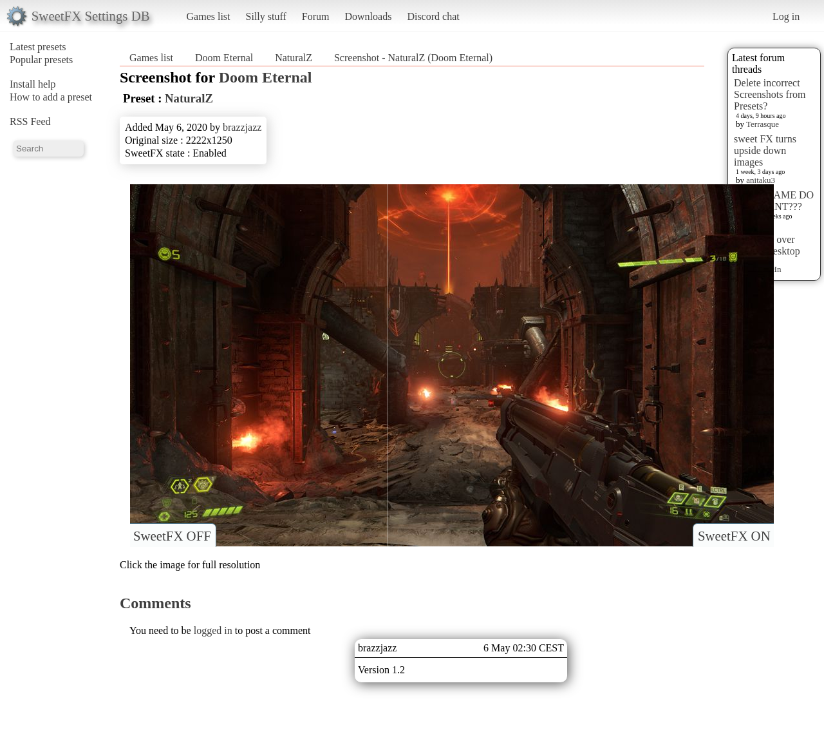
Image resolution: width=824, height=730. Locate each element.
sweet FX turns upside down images (765, 150)
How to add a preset (51, 96)
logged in (213, 630)
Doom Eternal (224, 57)
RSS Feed (30, 121)
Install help (33, 84)
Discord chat (433, 16)
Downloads (367, 16)
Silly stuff (266, 16)
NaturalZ (293, 57)
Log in (786, 16)
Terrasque (762, 124)
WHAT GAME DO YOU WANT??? (774, 200)
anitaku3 (760, 180)
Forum (316, 16)
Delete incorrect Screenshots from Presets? (770, 94)
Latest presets (38, 46)
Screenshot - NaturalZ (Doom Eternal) (413, 57)
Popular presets (41, 59)
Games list (208, 16)
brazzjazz (242, 127)
